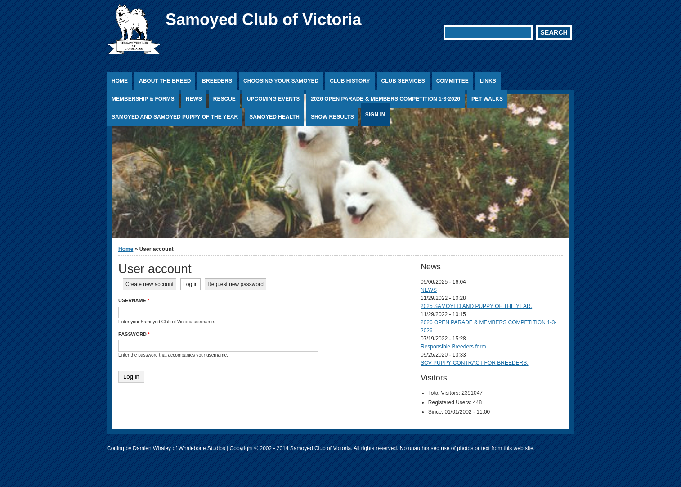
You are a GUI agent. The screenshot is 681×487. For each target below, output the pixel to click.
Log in (192, 284)
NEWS (429, 290)
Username (133, 300)
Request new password (235, 284)
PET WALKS (487, 99)
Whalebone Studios (202, 448)
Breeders (217, 81)
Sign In (375, 115)
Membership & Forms (143, 99)
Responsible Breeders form (453, 347)
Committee (452, 81)
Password (134, 334)
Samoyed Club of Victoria (263, 19)
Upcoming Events (273, 99)
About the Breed (165, 81)
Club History (350, 81)
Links (488, 81)
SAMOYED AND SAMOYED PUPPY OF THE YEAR (175, 117)
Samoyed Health (274, 117)
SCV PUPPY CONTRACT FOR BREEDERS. (475, 363)
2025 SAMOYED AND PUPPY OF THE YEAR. (476, 306)
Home (120, 81)
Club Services (403, 81)
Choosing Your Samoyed (280, 81)
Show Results (332, 117)
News (194, 99)
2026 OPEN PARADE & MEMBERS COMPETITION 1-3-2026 (385, 99)
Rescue (224, 99)
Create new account (149, 284)
